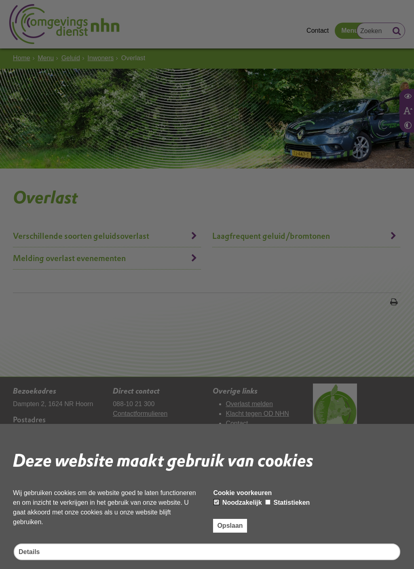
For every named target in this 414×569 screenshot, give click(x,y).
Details (29, 551)
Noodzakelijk (238, 502)
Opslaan (230, 525)
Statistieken (287, 502)
